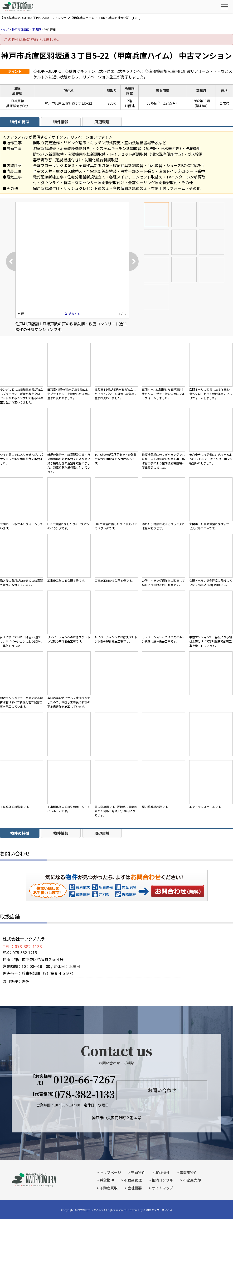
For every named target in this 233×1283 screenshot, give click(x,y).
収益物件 (162, 1172)
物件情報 (60, 122)
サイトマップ (162, 1187)
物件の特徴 (19, 122)
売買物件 (138, 1172)
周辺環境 (102, 122)
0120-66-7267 (84, 1079)
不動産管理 (133, 1179)
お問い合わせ (178, 891)
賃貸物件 (107, 1179)
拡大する (72, 314)
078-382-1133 (84, 1094)
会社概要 (134, 1187)
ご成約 (224, 103)
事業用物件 (188, 1172)
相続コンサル (162, 1179)
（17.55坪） (169, 103)
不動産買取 (108, 1187)
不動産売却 (192, 1179)
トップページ (110, 1172)
